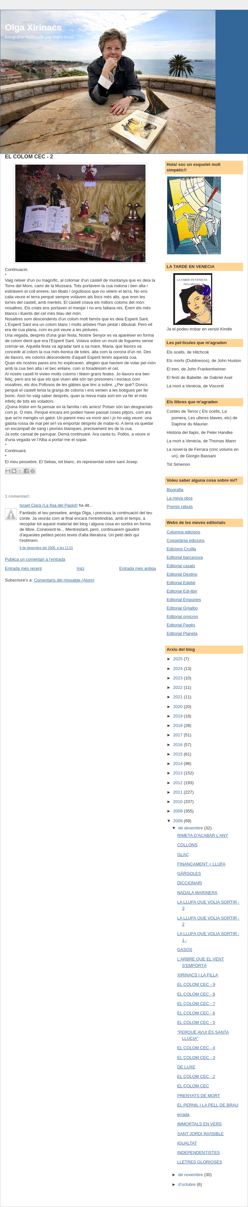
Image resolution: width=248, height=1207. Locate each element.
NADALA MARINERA (197, 892)
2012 (178, 782)
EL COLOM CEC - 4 (196, 1047)
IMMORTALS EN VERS (199, 1123)
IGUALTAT (187, 1143)
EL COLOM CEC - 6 (196, 1013)
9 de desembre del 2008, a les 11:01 (46, 548)
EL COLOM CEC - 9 (196, 984)
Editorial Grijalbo (182, 608)
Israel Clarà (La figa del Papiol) (48, 505)
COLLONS (187, 844)
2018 (178, 725)
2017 (178, 734)
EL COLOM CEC (193, 1085)
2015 (178, 754)
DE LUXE (186, 1067)
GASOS (184, 949)
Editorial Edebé (181, 582)
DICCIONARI (189, 882)
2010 (178, 801)
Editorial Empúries (184, 599)
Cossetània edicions (185, 540)
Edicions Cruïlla (181, 548)
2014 (178, 763)
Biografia (175, 489)
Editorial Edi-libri (182, 591)
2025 (178, 658)
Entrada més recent (23, 568)
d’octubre (187, 1184)
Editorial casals (181, 565)
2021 (178, 696)
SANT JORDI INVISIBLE (200, 1133)
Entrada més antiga (137, 568)
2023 (178, 678)
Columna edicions (183, 532)
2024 (178, 668)
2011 (178, 792)
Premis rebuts (180, 506)
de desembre (191, 827)
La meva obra (180, 498)
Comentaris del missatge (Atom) (64, 580)
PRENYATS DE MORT (198, 1095)
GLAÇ (182, 854)
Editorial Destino (182, 574)
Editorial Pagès (181, 625)
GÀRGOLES (189, 873)
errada (183, 1114)
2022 (178, 687)
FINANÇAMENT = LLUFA (201, 864)
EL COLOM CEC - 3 (196, 1057)
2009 (178, 811)
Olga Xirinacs (33, 27)
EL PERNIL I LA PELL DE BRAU (207, 1105)
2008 (178, 820)
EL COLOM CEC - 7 (196, 1003)
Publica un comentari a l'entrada (35, 559)
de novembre (191, 1174)
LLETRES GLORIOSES (199, 1162)
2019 (178, 716)
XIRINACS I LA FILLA (197, 974)
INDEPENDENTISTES (198, 1152)
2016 (178, 744)
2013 (178, 773)
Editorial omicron (182, 616)
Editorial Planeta (182, 633)
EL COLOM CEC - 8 (196, 994)
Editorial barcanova (185, 557)
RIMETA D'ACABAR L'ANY (202, 835)
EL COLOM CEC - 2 (196, 1076)
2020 (178, 706)
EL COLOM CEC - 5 (196, 1022)
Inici (80, 568)
